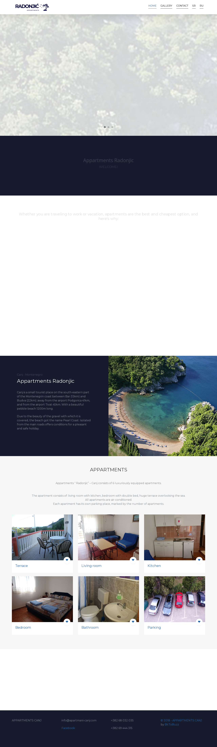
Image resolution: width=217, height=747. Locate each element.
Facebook (68, 728)
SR (194, 5)
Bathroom (90, 627)
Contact (182, 5)
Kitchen (154, 566)
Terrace (21, 566)
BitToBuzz (172, 724)
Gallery (166, 5)
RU (201, 5)
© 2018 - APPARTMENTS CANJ (181, 720)
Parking (154, 627)
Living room (91, 566)
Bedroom (23, 627)
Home (152, 5)
